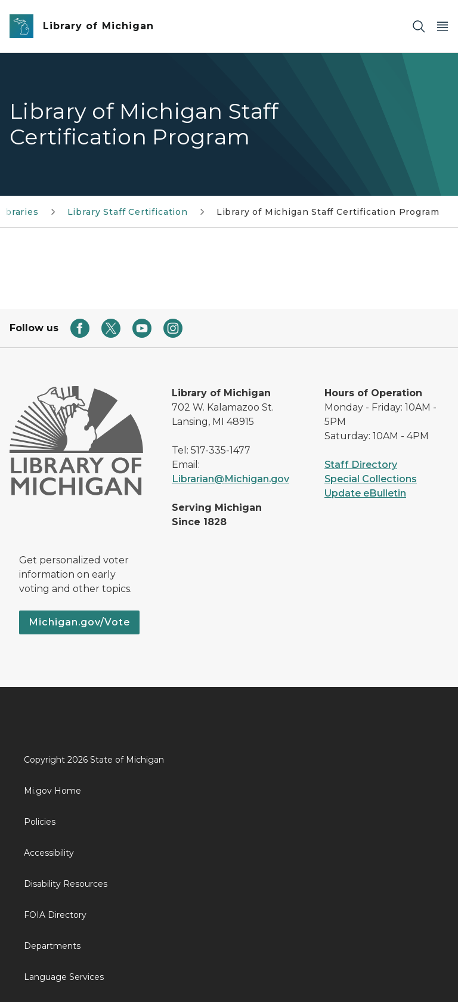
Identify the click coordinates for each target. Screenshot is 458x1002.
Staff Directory (360, 464)
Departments (52, 946)
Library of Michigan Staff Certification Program (328, 211)
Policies (39, 821)
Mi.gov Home (52, 790)
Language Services (64, 977)
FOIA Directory (55, 914)
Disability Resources (65, 883)
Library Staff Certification (127, 211)
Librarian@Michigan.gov (230, 479)
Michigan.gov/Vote (79, 622)
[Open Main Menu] (442, 26)
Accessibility (49, 852)
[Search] (418, 26)
